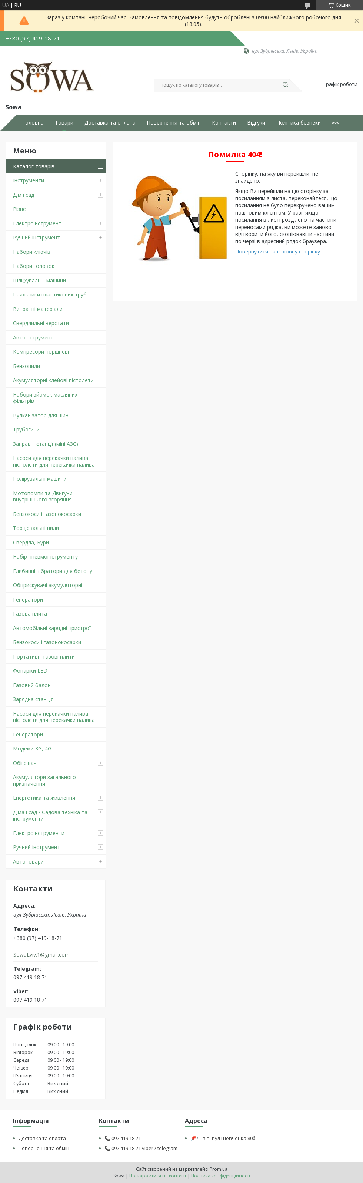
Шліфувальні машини (39, 280)
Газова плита (30, 613)
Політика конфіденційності (220, 1176)
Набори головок (33, 265)
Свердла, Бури (31, 542)
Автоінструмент (33, 337)
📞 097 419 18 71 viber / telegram (140, 1148)
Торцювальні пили (36, 527)
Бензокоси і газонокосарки (47, 513)
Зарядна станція (33, 699)
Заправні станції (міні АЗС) (45, 443)
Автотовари (28, 861)
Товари (64, 122)
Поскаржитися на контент (157, 1176)
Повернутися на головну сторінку (277, 251)
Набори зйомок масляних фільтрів (45, 398)
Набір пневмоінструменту (45, 556)
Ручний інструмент (36, 237)
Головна (33, 122)
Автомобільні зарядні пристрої (52, 628)
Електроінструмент (37, 223)
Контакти (224, 122)
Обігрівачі (25, 762)
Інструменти (28, 180)
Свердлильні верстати (41, 323)
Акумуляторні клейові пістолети (53, 380)
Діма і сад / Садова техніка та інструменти (50, 815)
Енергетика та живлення (44, 797)
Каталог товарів (33, 166)
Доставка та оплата (110, 122)
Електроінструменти (38, 832)
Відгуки (256, 122)
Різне (19, 208)
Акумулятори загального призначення (44, 780)
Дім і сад (23, 194)
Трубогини (26, 429)
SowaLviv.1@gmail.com (41, 954)
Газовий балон (32, 685)
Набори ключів (31, 251)
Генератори (28, 599)
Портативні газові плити (44, 656)
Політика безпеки (298, 122)
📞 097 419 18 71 (122, 1138)
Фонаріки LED (30, 670)
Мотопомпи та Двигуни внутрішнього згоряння (43, 496)
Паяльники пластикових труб (50, 294)
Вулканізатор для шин (41, 415)
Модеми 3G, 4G (32, 748)
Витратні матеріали (38, 308)
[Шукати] (285, 85)
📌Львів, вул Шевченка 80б (223, 1138)
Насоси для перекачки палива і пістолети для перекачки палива (54, 461)
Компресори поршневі (41, 351)
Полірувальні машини (40, 478)
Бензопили (26, 366)
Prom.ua (218, 1169)
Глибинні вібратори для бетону (52, 570)
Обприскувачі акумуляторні (47, 585)
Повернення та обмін (174, 122)
